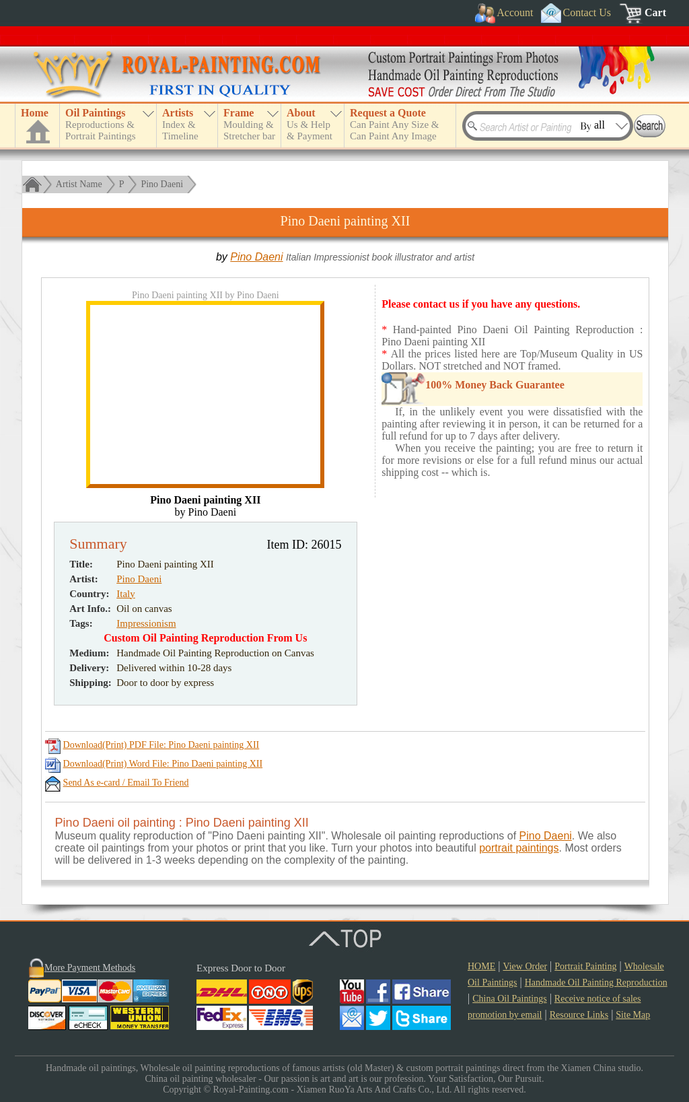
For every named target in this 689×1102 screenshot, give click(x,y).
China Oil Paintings (509, 999)
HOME (481, 966)
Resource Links (579, 1015)
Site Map (633, 1015)
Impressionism (146, 623)
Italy (125, 593)
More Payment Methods (89, 968)
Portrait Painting (585, 966)
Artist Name (79, 184)
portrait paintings (518, 848)
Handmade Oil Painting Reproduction (596, 982)
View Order (525, 966)
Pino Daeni (162, 184)
